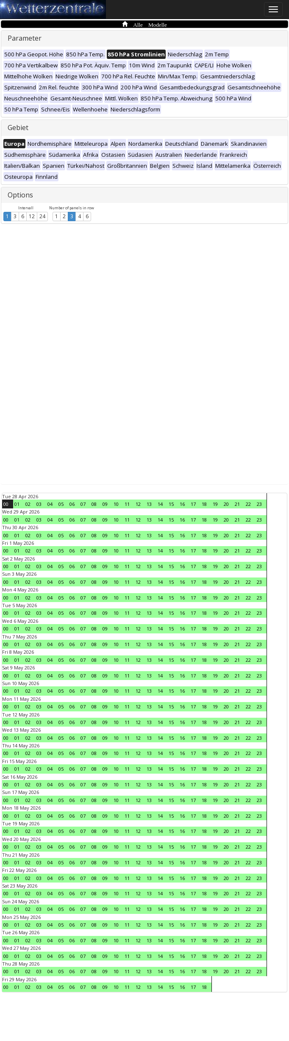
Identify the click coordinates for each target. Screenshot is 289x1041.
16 (182, 504)
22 (248, 504)
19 (215, 504)
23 (259, 504)
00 (5, 504)
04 (50, 504)
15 (171, 504)
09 (105, 504)
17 (193, 504)
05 (61, 504)
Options (20, 195)
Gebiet (18, 127)
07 (83, 504)
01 (16, 504)
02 (28, 504)
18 (204, 504)
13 (149, 504)
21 (237, 504)
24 (42, 216)
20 (226, 504)
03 (39, 504)
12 (32, 216)
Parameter (25, 38)
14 (160, 504)
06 (72, 504)
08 (94, 504)
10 (116, 504)
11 (127, 504)
